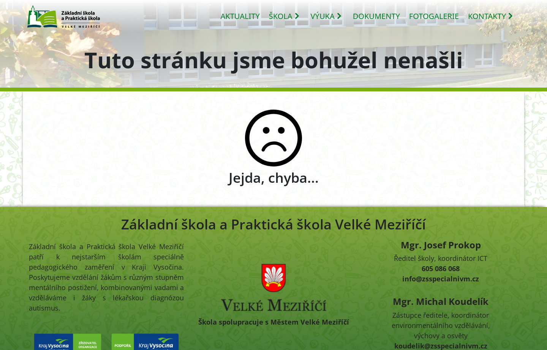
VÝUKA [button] (326, 16)
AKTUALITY (240, 16)
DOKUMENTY (376, 16)
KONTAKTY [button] (491, 16)
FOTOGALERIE (434, 16)
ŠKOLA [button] (284, 16)
